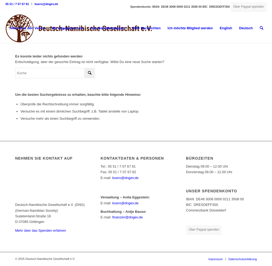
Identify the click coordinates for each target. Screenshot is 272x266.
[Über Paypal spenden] (248, 6)
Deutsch (246, 28)
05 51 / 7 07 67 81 (17, 4)
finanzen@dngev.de (127, 217)
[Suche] (261, 28)
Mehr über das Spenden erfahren (40, 230)
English (226, 28)
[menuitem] (18, 4)
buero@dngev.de (46, 4)
